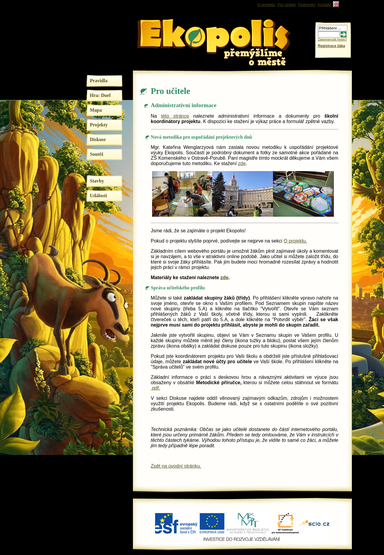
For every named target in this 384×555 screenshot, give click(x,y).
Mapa (96, 110)
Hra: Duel (100, 95)
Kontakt (324, 4)
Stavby (97, 180)
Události (98, 195)
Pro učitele (287, 4)
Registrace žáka (331, 46)
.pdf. (155, 388)
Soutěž (97, 154)
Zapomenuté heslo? (332, 39)
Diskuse (98, 139)
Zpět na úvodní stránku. (176, 466)
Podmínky (306, 4)
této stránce (175, 116)
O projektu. (295, 240)
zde (242, 163)
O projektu (266, 4)
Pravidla (99, 80)
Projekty (99, 124)
